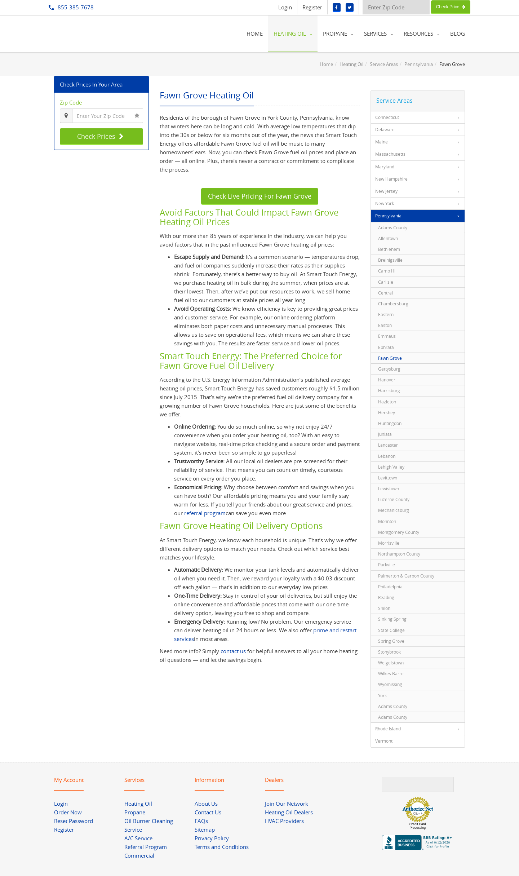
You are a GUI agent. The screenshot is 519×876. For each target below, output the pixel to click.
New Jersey (386, 191)
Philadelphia (390, 586)
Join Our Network (286, 803)
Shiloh (384, 608)
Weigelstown (391, 662)
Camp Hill (388, 271)
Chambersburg (393, 303)
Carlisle (385, 282)
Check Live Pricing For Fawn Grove (259, 196)
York (382, 695)
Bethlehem (389, 249)
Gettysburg (389, 369)
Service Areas (384, 64)
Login (285, 7)
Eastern (386, 314)
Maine (381, 142)
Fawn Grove (390, 358)
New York (384, 203)
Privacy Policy (212, 838)
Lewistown (388, 488)
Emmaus (387, 336)
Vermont (383, 741)
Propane (134, 812)
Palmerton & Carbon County (406, 576)
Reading (386, 597)
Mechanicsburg (393, 510)
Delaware (385, 129)
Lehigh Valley (391, 467)
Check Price (450, 6)
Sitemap (205, 829)
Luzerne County (393, 499)
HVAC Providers (284, 820)
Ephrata (386, 347)
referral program (205, 513)
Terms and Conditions (222, 846)
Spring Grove (391, 641)
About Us (206, 803)
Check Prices (101, 136)
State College (391, 630)
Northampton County (399, 554)
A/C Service (138, 838)
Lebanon (386, 456)
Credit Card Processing (417, 825)
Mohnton (387, 521)
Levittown (387, 478)
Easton (385, 325)
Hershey (386, 412)
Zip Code (71, 102)
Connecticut (387, 117)
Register (312, 7)
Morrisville (388, 543)
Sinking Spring (392, 619)
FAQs (201, 820)
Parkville (386, 564)
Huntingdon (390, 423)
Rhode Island (388, 728)
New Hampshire (391, 179)
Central (385, 293)
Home (326, 64)
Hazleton (387, 401)
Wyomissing (390, 684)
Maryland (384, 166)
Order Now (68, 812)
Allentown (388, 238)
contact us (233, 651)
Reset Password (73, 820)
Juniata (385, 434)
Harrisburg (389, 390)
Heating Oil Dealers (289, 812)
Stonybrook (389, 652)
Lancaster (388, 445)
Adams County (392, 227)
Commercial (139, 855)
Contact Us (208, 812)
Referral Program (145, 846)
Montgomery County (398, 532)
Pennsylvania (418, 64)
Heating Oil (351, 64)
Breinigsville (390, 260)
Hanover (386, 379)
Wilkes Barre (391, 673)
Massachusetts (390, 154)
